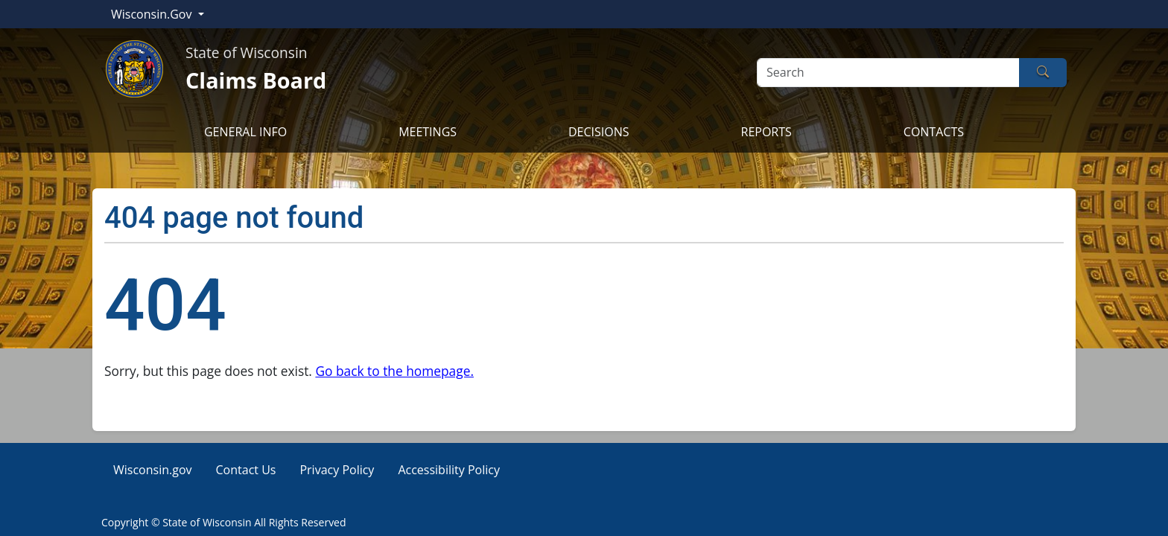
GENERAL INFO (245, 132)
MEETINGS (428, 132)
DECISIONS (598, 132)
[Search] (888, 72)
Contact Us (246, 470)
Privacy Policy (336, 470)
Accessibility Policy (449, 470)
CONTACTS (934, 132)
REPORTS (766, 132)
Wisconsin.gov (152, 470)
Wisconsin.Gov (153, 14)
